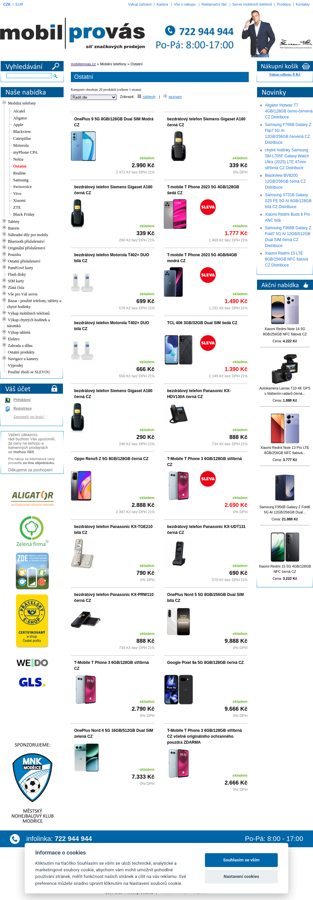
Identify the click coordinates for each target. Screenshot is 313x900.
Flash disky (17, 274)
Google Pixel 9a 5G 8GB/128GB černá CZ (205, 662)
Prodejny (284, 4)
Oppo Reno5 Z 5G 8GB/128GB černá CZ (111, 458)
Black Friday (24, 214)
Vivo (17, 193)
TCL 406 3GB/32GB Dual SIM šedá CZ (202, 323)
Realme (19, 173)
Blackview (22, 131)
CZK (7, 4)
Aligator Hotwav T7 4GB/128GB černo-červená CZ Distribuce (289, 111)
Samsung (20, 180)
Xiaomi (19, 200)
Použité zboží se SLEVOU (29, 372)
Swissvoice (22, 186)
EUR (19, 4)
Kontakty (303, 4)
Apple (18, 124)
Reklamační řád (214, 4)
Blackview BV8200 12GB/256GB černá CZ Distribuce (285, 181)
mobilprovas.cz (83, 64)
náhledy (147, 97)
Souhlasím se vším (241, 859)
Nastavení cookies (241, 876)
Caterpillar (22, 138)
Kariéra (162, 4)
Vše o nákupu (185, 4)
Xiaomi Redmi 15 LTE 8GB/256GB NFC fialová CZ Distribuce (286, 259)
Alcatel (19, 111)
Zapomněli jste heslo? (29, 417)
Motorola (21, 145)
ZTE (17, 207)
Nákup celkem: (284, 74)
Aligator (20, 118)
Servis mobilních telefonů (252, 4)
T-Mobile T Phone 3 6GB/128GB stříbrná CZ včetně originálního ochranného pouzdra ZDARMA (204, 736)
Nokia (18, 159)
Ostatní (19, 166)
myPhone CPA (25, 152)
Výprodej (15, 365)
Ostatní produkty (21, 352)
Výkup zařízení (140, 4)
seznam (172, 97)
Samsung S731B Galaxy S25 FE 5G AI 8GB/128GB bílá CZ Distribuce (288, 201)
